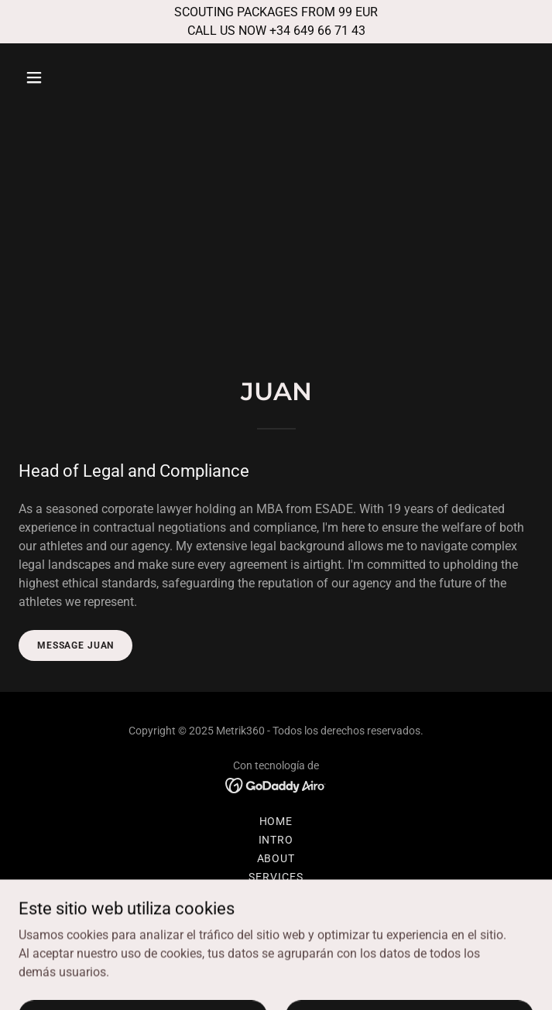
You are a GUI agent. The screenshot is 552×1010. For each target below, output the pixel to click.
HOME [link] (276, 821)
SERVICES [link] (276, 877)
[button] (78, 77)
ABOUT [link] (276, 858)
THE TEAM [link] (276, 895)
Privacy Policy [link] (276, 914)
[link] (276, 784)
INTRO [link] (276, 840)
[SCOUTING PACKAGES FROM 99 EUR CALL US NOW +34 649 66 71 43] (276, 21)
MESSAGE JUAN (75, 645)
